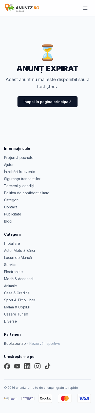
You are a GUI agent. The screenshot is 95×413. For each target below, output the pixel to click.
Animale (10, 286)
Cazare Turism (16, 314)
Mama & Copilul (17, 307)
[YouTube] (17, 366)
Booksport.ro (32, 343)
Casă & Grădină (17, 293)
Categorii (11, 200)
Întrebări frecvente (19, 171)
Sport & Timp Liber (19, 300)
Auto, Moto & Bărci (19, 250)
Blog (8, 221)
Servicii (10, 264)
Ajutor (9, 164)
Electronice (13, 272)
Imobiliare (12, 243)
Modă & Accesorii (18, 279)
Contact (10, 207)
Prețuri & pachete (18, 157)
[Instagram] (37, 366)
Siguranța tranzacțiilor (22, 179)
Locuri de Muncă (18, 257)
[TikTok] (48, 366)
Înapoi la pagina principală (47, 102)
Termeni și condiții (19, 186)
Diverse (10, 321)
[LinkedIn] (27, 366)
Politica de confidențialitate (26, 193)
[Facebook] (7, 366)
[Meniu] (85, 8)
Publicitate (12, 214)
